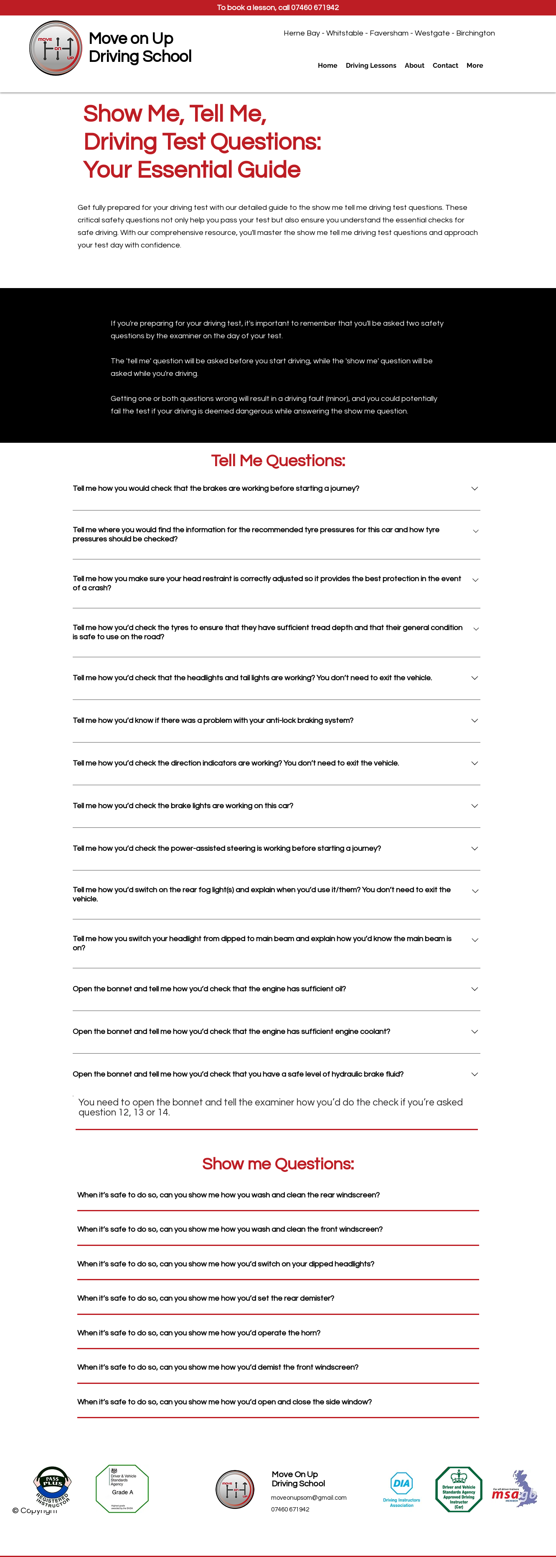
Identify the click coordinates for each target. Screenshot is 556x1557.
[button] (371, 65)
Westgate (432, 33)
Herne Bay (302, 33)
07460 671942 (315, 8)
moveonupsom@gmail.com (309, 1498)
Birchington (475, 33)
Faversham (389, 33)
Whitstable (344, 33)
